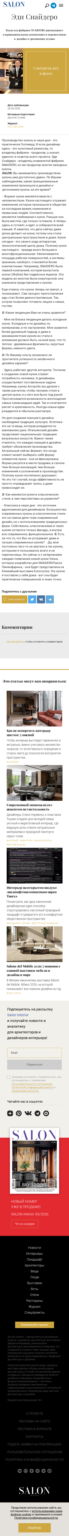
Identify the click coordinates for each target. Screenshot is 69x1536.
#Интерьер (13, 762)
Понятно (34, 1528)
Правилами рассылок (25, 1090)
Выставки (34, 1283)
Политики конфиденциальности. (36, 1518)
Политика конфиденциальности (34, 1460)
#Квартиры (26, 841)
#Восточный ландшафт (45, 923)
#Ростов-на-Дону (16, 845)
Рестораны (34, 1301)
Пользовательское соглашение (34, 1452)
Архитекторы (34, 1265)
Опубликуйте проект (34, 1324)
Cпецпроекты (35, 1312)
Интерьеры (34, 1253)
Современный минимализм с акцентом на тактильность (29, 807)
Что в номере (25, 1224)
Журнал (34, 1306)
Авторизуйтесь (15, 641)
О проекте (34, 1413)
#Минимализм (43, 841)
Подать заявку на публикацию (34, 1444)
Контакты (34, 1436)
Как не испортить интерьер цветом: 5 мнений (29, 732)
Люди (34, 1277)
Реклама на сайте (34, 1421)
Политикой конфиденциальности (32, 1087)
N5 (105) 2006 (16, 126)
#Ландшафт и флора (18, 923)
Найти (47, 6)
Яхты (34, 1289)
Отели (34, 1295)
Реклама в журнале (35, 1429)
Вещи (35, 1271)
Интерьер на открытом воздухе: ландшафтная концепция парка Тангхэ (32, 891)
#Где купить (14, 993)
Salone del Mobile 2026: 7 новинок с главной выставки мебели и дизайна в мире (34, 970)
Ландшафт (35, 1259)
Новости (34, 1247)
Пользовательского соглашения (32, 1083)
